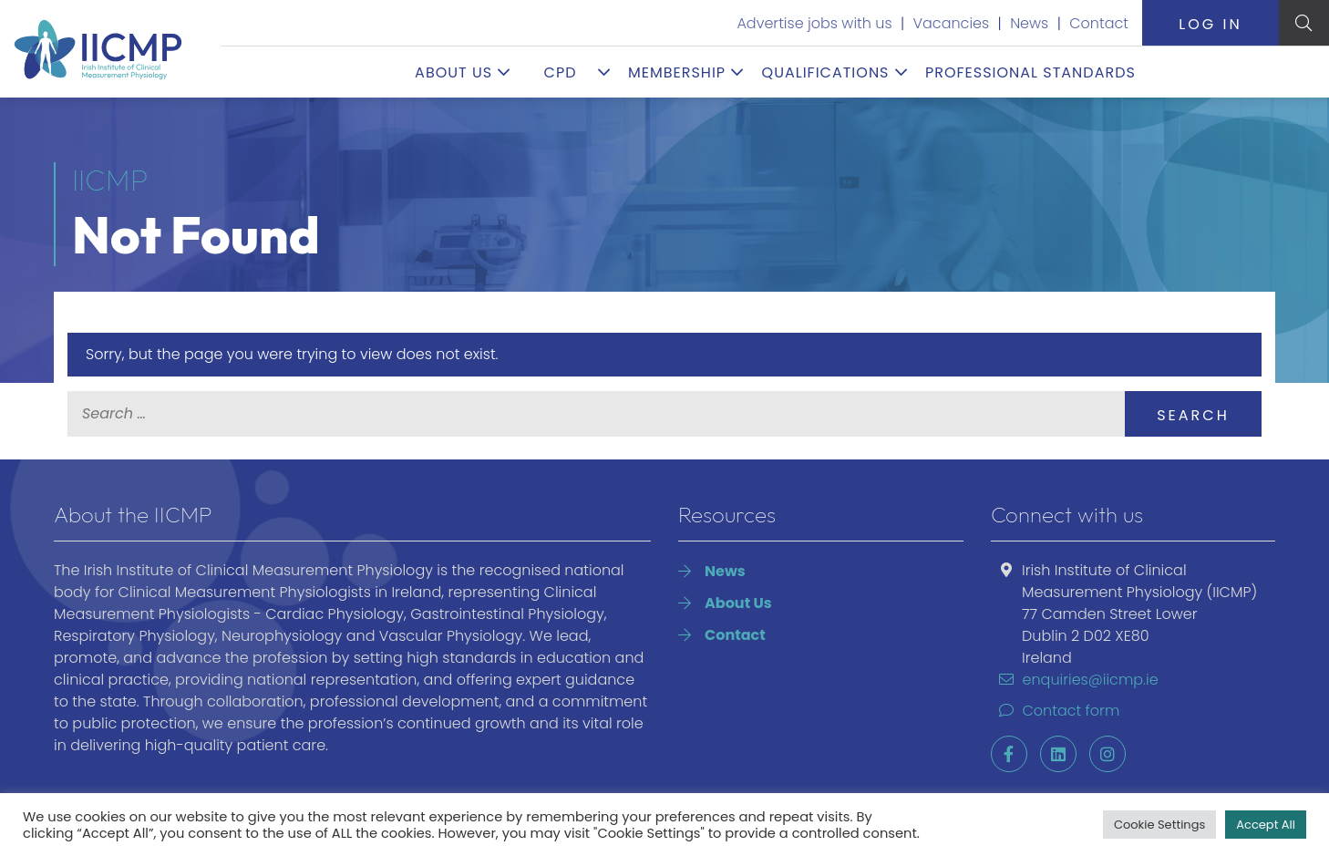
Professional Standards (1030, 72)
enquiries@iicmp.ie (1075, 679)
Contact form (1055, 710)
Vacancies (951, 23)
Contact (1098, 23)
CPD (560, 72)
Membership (677, 72)
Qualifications (826, 72)
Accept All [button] (1265, 824)
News (1029, 23)
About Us (453, 72)
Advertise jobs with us (814, 23)
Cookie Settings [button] (1159, 824)
